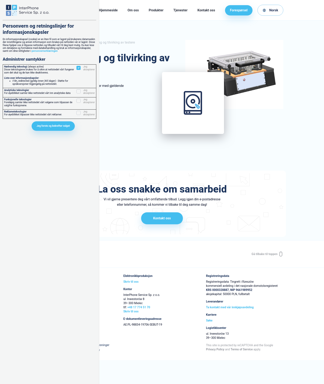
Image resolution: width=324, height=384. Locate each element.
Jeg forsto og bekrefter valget (53, 125)
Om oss (133, 10)
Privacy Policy (215, 349)
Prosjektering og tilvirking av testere (108, 42)
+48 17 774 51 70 (138, 307)
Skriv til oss (130, 281)
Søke (209, 320)
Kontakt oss (206, 10)
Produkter (156, 10)
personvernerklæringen (45, 51)
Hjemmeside (108, 10)
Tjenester (180, 10)
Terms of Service (242, 349)
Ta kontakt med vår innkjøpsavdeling (230, 307)
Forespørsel (239, 10)
